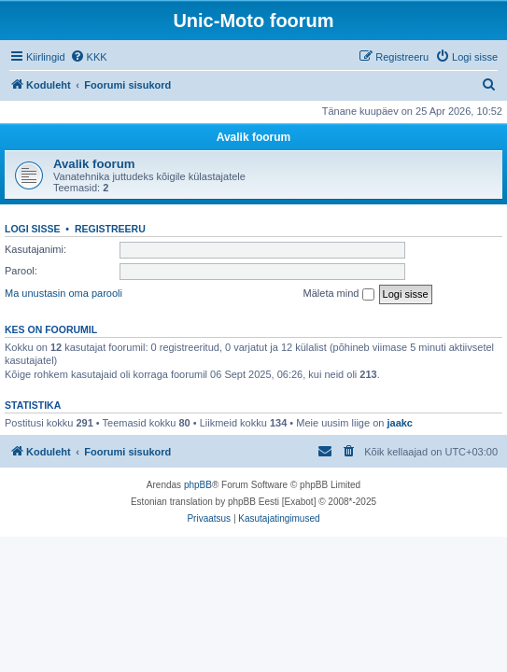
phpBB (198, 485)
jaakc (400, 422)
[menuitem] (88, 57)
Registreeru (110, 228)
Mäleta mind (338, 294)
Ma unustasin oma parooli (63, 293)
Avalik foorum (254, 137)
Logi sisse (33, 228)
